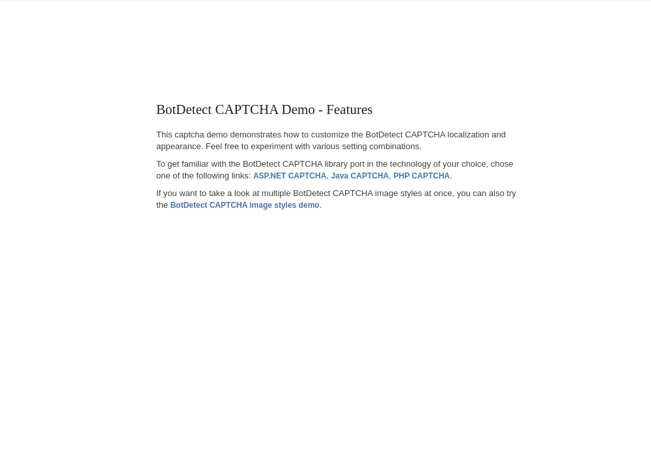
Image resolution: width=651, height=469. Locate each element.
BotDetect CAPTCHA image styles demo (245, 205)
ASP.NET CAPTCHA (289, 175)
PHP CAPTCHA (422, 175)
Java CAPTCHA (360, 175)
